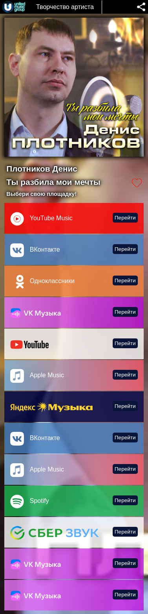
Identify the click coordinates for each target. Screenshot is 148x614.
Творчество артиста (65, 7)
